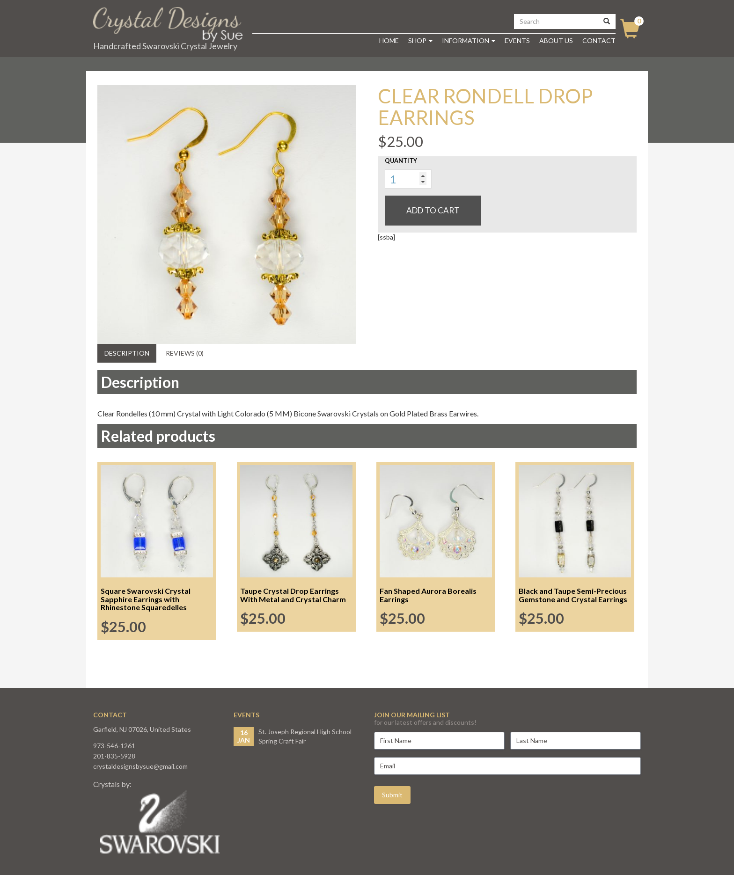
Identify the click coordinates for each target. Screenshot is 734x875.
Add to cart (433, 210)
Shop (420, 40)
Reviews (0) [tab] (185, 353)
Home (389, 40)
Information (468, 40)
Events (517, 40)
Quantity (401, 160)
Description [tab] (126, 353)
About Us (556, 40)
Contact (599, 40)
